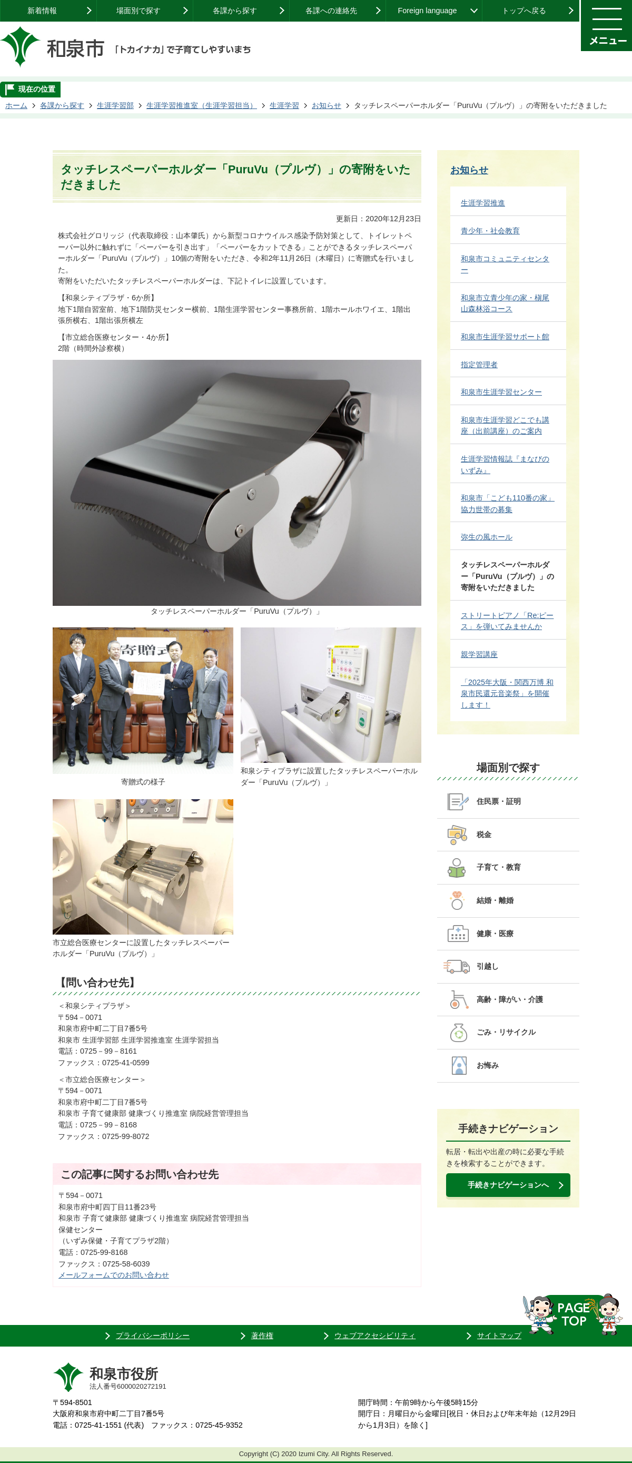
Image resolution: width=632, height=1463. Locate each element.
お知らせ (326, 105)
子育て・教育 (499, 867)
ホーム (16, 105)
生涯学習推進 (483, 203)
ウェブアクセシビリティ (375, 1335)
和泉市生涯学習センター (501, 392)
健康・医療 (495, 933)
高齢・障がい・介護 (510, 999)
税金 (484, 834)
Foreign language (427, 10)
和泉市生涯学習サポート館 (505, 336)
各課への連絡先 (331, 10)
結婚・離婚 (495, 900)
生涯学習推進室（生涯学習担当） (201, 105)
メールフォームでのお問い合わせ (113, 1275)
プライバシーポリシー (153, 1335)
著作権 (262, 1335)
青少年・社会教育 (490, 231)
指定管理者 (479, 364)
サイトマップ (499, 1335)
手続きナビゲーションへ (508, 1185)
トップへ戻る (524, 10)
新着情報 (42, 10)
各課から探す (235, 10)
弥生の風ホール (486, 537)
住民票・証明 (499, 801)
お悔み (488, 1065)
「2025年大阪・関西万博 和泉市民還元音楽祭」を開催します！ (507, 693)
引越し (488, 966)
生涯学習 (284, 105)
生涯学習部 (115, 105)
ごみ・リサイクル (506, 1032)
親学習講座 (479, 654)
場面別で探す (138, 10)
